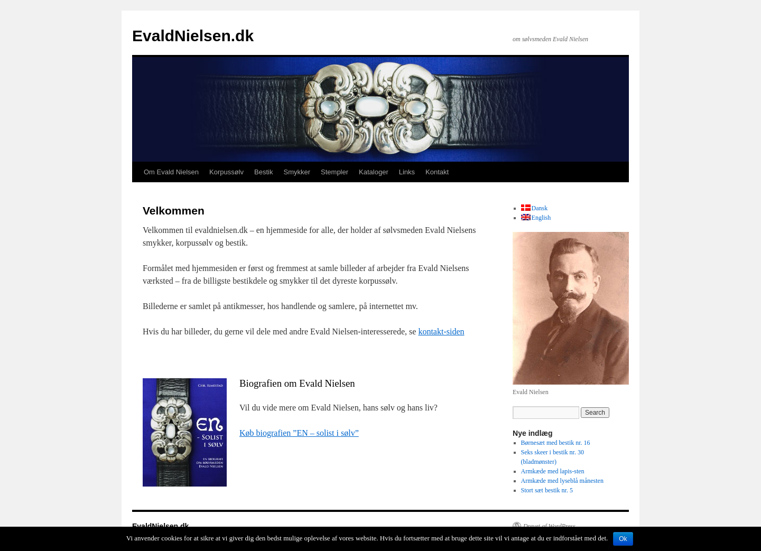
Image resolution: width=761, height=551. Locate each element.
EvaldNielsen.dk (193, 35)
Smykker (296, 172)
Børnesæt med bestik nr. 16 (555, 442)
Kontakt (437, 172)
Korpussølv (226, 172)
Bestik (263, 172)
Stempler (334, 172)
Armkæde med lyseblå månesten (562, 480)
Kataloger (373, 172)
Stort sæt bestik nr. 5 (547, 490)
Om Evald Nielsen (171, 172)
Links (407, 172)
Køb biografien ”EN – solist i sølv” (299, 432)
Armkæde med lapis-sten (552, 471)
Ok (623, 539)
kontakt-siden (441, 331)
